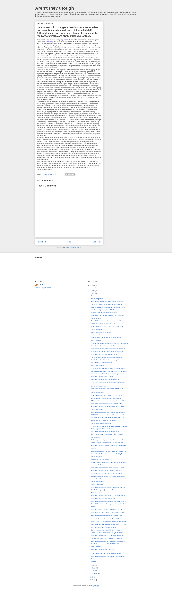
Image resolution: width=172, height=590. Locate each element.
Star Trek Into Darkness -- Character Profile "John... (107, 326)
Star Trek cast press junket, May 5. (102, 490)
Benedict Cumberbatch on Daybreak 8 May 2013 (106, 470)
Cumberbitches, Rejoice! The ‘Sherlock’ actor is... (106, 398)
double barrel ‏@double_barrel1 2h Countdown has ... (108, 310)
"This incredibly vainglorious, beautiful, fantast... (106, 357)
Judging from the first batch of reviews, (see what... (107, 538)
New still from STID (97, 484)
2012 (91, 577)
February (95, 571)
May (93, 293)
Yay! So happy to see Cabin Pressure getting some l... (108, 351)
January (94, 573)
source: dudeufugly (97, 465)
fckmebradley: (95, 437)
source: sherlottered (97, 392)
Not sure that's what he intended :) (102, 362)
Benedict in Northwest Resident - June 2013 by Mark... (108, 454)
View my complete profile (43, 288)
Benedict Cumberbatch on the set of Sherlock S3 (106, 404)
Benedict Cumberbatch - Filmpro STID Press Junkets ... (108, 406)
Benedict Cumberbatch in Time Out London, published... (109, 495)
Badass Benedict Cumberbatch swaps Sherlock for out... (109, 524)
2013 (91, 285)
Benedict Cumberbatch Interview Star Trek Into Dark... (108, 541)
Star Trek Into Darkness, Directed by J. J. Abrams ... (107, 395)
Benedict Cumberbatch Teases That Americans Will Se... (109, 445)
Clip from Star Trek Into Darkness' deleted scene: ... (107, 337)
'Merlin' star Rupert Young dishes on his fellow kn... (107, 304)
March (94, 568)
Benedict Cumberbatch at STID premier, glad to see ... (108, 535)
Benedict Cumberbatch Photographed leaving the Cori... (108, 504)
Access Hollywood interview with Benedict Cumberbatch (109, 519)
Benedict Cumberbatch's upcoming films (104, 354)
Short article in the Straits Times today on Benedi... (107, 473)
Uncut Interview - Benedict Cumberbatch (104, 527)
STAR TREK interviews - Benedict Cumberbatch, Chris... (109, 415)
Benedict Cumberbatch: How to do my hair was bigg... (108, 556)
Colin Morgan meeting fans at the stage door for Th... (108, 440)
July (93, 288)
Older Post (97, 242)
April (93, 565)
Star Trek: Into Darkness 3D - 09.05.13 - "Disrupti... (107, 544)
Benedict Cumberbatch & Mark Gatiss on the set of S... (108, 487)
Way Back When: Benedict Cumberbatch (104, 312)
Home (69, 242)
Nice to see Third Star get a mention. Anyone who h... (108, 315)
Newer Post (41, 242)
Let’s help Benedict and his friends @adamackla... (107, 509)
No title (93, 296)
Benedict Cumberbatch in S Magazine (103, 498)
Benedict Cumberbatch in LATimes (102, 376)
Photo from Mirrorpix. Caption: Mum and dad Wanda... (108, 512)
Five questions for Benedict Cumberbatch (104, 420)
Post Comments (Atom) (73, 247)
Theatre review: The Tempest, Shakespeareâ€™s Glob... (109, 426)
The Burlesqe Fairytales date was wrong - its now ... (107, 360)
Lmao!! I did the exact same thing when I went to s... (107, 443)
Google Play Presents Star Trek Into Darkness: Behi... (108, 476)
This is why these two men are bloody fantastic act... (107, 533)
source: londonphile (97, 365)
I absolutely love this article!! (100, 459)
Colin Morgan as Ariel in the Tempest (102, 429)
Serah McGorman (43, 285)
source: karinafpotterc (98, 329)
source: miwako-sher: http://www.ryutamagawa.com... (108, 374)
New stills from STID (97, 493)
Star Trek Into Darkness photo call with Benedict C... (107, 553)
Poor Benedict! (95, 547)
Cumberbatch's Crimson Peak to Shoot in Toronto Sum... (109, 371)
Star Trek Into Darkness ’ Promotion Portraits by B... (107, 389)
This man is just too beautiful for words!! (103, 324)
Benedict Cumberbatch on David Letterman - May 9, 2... (108, 468)
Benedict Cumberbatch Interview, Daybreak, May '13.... (108, 321)
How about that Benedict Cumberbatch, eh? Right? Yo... (108, 349)
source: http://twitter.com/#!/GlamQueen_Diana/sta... (107, 434)
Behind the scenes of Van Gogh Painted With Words (107, 301)
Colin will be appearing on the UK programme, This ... (108, 307)
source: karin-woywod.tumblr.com (101, 423)
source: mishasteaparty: (98, 386)
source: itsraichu (96, 456)
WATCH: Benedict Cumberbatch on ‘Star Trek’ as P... (108, 418)
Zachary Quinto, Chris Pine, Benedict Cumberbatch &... (108, 462)
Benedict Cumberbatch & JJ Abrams (102, 549)
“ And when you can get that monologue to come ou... (108, 382)
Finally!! (93, 562)
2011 (91, 580)
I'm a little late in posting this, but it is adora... (105, 346)
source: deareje (96, 318)
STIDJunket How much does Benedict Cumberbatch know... (110, 401)
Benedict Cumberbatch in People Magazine (105, 379)
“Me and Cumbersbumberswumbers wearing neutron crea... (110, 343)
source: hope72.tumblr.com (99, 479)
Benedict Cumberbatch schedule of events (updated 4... (108, 501)
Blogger (96, 585)
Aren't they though (54, 8)
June (93, 291)
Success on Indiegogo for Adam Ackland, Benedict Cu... (108, 451)
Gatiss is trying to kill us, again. (101, 332)
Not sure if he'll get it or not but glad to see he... (106, 431)
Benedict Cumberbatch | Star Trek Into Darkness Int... (108, 412)
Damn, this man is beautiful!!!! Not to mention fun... (107, 530)
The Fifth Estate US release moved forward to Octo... (108, 368)
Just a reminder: (96, 335)
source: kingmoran (97, 299)
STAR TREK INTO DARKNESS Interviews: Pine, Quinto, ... (109, 521)
